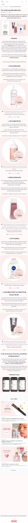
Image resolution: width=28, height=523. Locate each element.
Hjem (1, 6)
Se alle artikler (14, 470)
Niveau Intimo (14, 288)
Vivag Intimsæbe (14, 116)
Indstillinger (14, 518)
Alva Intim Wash (14, 173)
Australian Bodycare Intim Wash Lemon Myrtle (14, 349)
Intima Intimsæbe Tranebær (14, 234)
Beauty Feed (6, 6)
